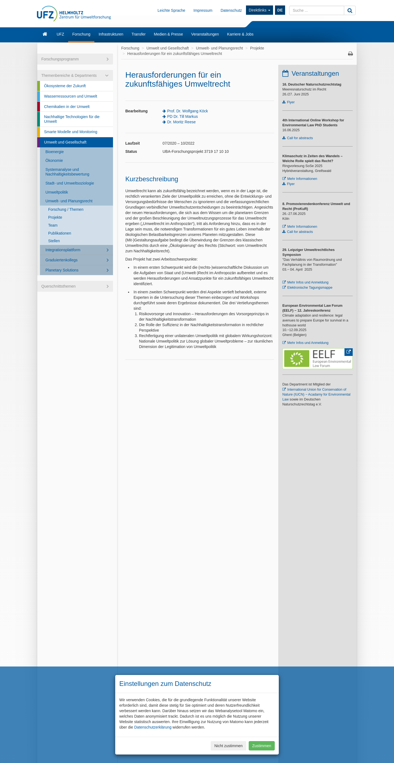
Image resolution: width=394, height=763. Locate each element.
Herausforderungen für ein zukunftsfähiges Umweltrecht (174, 53)
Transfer (139, 34)
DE (280, 10)
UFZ (60, 34)
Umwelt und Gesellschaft (65, 142)
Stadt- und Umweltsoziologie (69, 183)
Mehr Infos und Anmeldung (308, 282)
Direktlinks (259, 10)
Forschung (81, 34)
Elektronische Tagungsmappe (309, 288)
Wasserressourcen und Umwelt (70, 96)
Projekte (55, 217)
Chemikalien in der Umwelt (67, 106)
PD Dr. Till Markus (182, 116)
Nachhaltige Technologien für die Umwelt (72, 119)
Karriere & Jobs (240, 34)
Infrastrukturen (111, 34)
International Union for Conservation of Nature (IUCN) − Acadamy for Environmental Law (316, 394)
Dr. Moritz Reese (181, 122)
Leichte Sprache (171, 10)
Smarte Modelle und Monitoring (70, 132)
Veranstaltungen (205, 34)
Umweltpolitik (56, 192)
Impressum (202, 10)
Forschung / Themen (65, 209)
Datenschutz (231, 10)
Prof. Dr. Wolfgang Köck (187, 111)
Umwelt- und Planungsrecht (68, 201)
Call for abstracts (300, 138)
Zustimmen (261, 746)
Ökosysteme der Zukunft (65, 86)
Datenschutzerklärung (152, 727)
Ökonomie (54, 160)
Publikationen (59, 233)
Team (52, 225)
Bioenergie (54, 152)
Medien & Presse (168, 34)
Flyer (291, 102)
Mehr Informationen (302, 179)
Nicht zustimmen (228, 746)
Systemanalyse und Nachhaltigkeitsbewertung (67, 171)
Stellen (54, 241)
